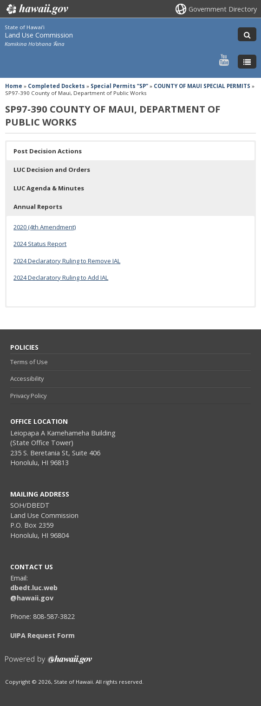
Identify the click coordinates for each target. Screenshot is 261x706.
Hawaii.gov (36, 9)
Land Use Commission (39, 35)
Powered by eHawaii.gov (48, 663)
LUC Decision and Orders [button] (51, 169)
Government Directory (223, 9)
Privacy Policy (28, 395)
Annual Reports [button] (37, 206)
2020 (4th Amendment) (44, 227)
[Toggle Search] (247, 34)
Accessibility (27, 378)
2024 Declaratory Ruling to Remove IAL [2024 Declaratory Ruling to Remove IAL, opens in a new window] (66, 261)
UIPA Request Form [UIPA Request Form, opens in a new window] (42, 635)
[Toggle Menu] (247, 62)
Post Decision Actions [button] (47, 151)
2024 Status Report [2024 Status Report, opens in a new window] (39, 244)
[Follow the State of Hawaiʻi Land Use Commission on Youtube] (224, 59)
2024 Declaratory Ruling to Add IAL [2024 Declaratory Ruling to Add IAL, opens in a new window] (60, 277)
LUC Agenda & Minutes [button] (48, 188)
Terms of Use (29, 362)
